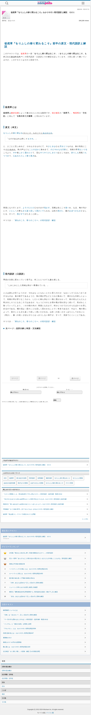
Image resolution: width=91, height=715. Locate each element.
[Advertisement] (45, 29)
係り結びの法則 (21, 478)
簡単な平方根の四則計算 (17, 564)
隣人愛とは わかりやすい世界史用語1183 (16, 647)
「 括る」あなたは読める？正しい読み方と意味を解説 (26, 596)
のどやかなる (56, 149)
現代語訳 (32, 478)
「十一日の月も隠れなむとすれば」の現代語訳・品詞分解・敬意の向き (25, 619)
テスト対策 (69, 483)
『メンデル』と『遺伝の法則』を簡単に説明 (17, 624)
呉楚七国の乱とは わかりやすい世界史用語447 (18, 633)
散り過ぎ (30, 156)
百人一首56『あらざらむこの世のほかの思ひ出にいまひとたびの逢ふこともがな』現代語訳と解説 (40, 558)
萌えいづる (82, 149)
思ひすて (21, 214)
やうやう (44, 153)
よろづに (26, 208)
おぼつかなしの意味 (37, 483)
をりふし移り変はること (62, 478)
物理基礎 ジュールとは (10, 610)
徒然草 (11, 478)
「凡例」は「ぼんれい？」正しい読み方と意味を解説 (20, 615)
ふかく (22, 153)
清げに (60, 211)
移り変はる (18, 133)
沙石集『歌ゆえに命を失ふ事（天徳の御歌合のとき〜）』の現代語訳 (31, 553)
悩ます (47, 208)
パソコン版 (50, 713)
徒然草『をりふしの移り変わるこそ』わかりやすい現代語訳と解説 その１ (41, 538)
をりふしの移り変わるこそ (54, 483)
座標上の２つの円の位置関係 (12, 642)
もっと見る (85, 519)
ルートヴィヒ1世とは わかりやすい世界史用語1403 (26, 573)
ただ (32, 208)
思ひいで (40, 211)
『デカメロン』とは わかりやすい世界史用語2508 (19, 628)
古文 (5, 478)
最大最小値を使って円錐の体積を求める (22, 578)
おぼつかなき (75, 211)
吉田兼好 (40, 478)
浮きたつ (63, 146)
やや (15, 153)
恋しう (33, 211)
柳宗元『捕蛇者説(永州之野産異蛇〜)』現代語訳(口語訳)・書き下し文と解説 (33, 592)
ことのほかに (35, 149)
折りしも (75, 153)
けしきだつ (53, 153)
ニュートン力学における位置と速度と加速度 (23, 587)
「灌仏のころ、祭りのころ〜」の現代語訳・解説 (34, 220)
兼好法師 (49, 478)
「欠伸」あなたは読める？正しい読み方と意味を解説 (26, 583)
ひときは (52, 146)
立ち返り (26, 211)
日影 (64, 149)
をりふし (7, 133)
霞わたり (28, 153)
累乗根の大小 (7, 638)
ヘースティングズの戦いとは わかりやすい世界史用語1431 (28, 569)
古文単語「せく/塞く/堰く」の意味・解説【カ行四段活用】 (22, 651)
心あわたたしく (20, 156)
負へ (67, 208)
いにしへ (13, 211)
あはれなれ (48, 133)
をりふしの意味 (78, 478)
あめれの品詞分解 (9, 483)
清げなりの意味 (23, 483)
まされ (31, 139)
